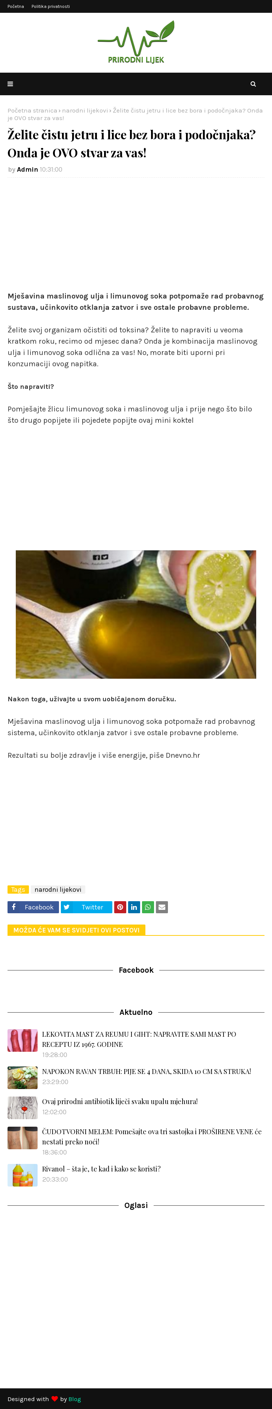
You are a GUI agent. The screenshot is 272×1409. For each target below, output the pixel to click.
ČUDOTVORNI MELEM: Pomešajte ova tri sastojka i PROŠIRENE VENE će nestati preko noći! (152, 1136)
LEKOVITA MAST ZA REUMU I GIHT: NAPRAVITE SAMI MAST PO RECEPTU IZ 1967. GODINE (139, 1039)
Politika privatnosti (51, 6)
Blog (74, 1399)
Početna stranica (32, 110)
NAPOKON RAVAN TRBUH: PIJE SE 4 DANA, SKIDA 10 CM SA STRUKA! (146, 1071)
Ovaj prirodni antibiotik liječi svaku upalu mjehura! (120, 1101)
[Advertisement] (136, 238)
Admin (27, 169)
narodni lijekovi (85, 110)
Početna (16, 6)
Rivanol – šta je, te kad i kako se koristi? (101, 1168)
